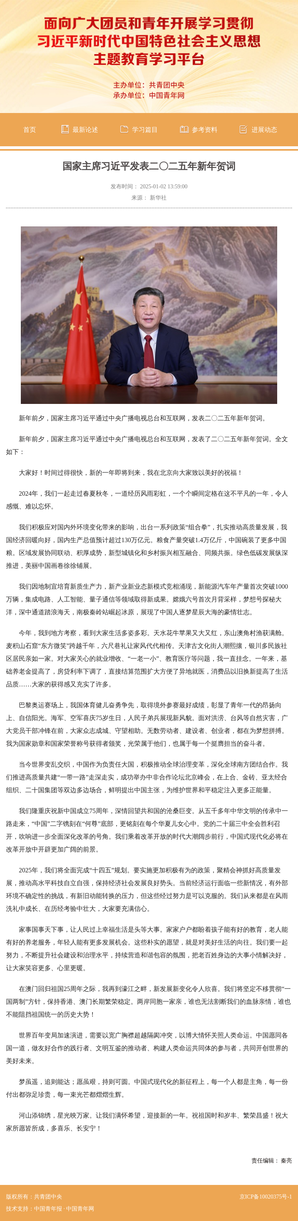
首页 (29, 129)
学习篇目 (145, 129)
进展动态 (264, 129)
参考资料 (204, 129)
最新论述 (85, 129)
